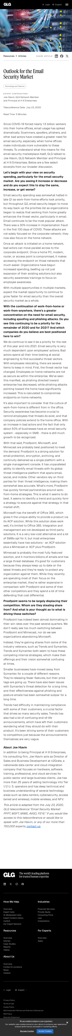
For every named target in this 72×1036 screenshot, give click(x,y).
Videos (6, 950)
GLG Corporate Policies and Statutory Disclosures (23, 1010)
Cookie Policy (8, 1007)
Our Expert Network (12, 924)
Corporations (43, 921)
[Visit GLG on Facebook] (22, 884)
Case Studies (9, 944)
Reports (6, 947)
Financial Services (46, 909)
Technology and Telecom (15, 86)
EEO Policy (7, 1014)
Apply (40, 941)
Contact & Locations (12, 967)
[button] (46, 4)
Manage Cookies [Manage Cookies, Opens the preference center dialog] (27, 1031)
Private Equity (44, 912)
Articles (6, 941)
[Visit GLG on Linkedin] (4, 884)
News (6, 970)
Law (40, 918)
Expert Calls (8, 912)
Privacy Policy (9, 1000)
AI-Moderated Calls (12, 915)
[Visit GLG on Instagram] (16, 884)
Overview (7, 909)
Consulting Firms (45, 915)
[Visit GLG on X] (10, 884)
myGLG (6, 921)
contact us (33, 826)
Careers (6, 973)
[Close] (67, 1022)
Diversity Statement (11, 1017)
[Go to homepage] (6, 4)
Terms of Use (8, 1004)
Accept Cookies (44, 1031)
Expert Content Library (13, 918)
